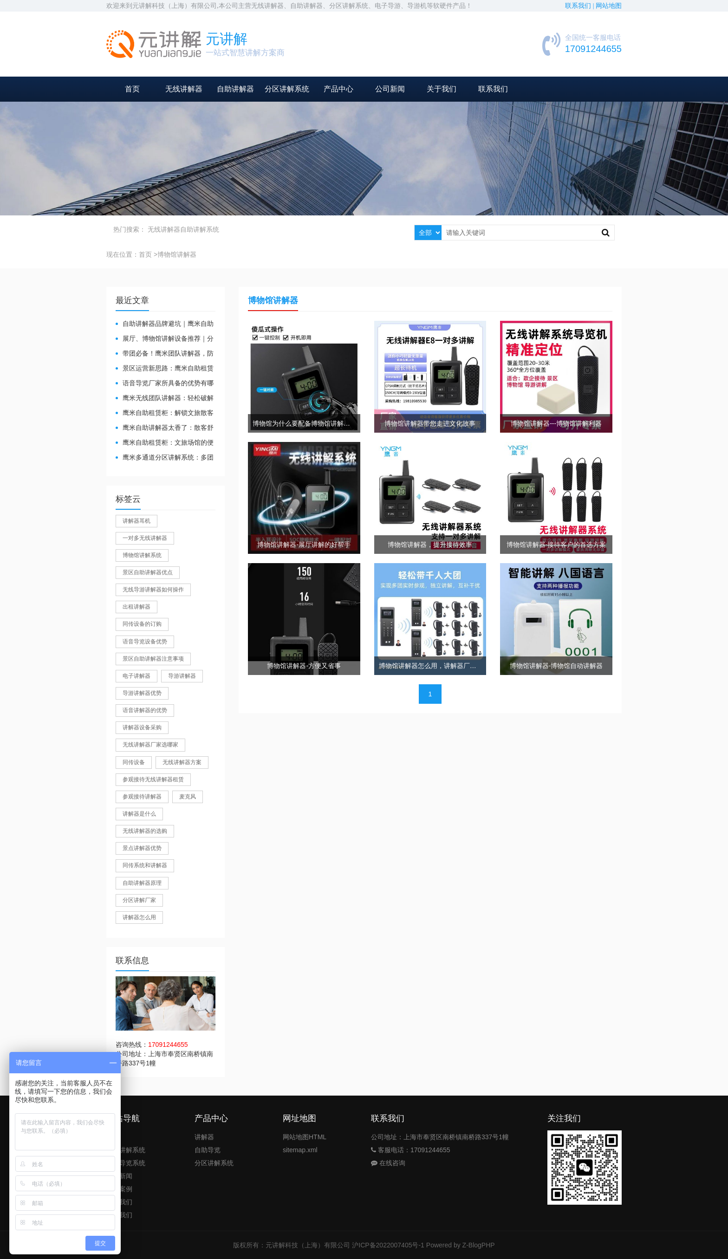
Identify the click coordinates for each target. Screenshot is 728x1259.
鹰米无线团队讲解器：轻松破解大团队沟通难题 (165, 398)
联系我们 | (580, 5)
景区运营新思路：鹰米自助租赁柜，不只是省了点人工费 (165, 368)
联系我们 (493, 89)
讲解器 (204, 1137)
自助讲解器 (235, 89)
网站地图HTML (304, 1137)
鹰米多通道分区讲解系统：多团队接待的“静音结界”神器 (165, 458)
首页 (132, 89)
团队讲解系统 (125, 1150)
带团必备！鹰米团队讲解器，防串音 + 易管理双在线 (165, 354)
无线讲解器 (183, 89)
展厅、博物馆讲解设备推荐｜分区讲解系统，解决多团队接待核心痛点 (165, 339)
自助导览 (208, 1150)
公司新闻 (390, 89)
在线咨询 (388, 1163)
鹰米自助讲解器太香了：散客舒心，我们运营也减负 (165, 428)
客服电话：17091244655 (410, 1150)
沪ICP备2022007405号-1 (388, 1245)
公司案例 (119, 1189)
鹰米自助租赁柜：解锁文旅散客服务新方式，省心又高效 (165, 413)
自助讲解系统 (199, 229)
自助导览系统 (125, 1163)
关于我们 (441, 89)
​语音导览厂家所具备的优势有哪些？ (165, 383)
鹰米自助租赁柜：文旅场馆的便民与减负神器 (165, 443)
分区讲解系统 (287, 89)
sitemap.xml (300, 1150)
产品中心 (338, 89)
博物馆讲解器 (176, 254)
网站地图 (609, 5)
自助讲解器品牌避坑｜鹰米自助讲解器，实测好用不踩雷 (165, 324)
